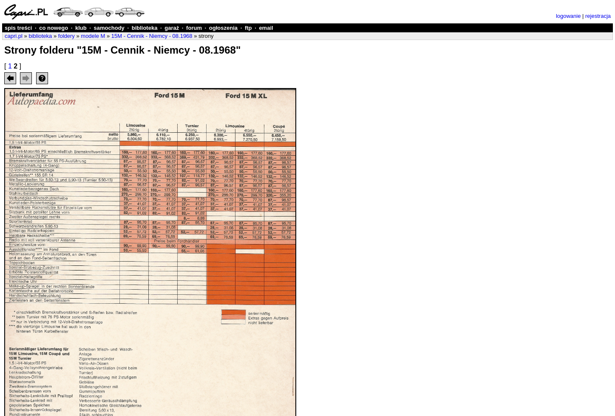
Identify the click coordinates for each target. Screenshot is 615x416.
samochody (109, 28)
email (266, 28)
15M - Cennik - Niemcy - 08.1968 (152, 36)
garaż (171, 28)
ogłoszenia (223, 28)
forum (194, 28)
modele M (93, 36)
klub (81, 28)
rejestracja (598, 16)
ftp (248, 28)
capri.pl (14, 36)
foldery (66, 36)
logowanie (568, 16)
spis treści (18, 28)
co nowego (53, 28)
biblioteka (145, 28)
